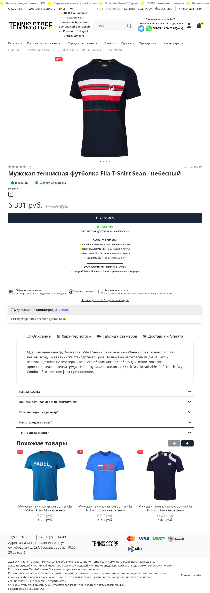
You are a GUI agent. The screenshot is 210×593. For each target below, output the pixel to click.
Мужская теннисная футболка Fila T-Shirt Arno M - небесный (45, 508)
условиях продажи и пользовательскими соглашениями (88, 585)
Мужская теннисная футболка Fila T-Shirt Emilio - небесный (105, 508)
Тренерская (149, 43)
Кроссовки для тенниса (45, 43)
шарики (63, 577)
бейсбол (147, 573)
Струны (128, 43)
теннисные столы (80, 577)
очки (44, 577)
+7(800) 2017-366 (190, 8)
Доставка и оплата (42, 8)
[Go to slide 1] (100, 161)
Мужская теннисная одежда (82, 50)
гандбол (135, 573)
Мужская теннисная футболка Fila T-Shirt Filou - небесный (165, 508)
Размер (13, 189)
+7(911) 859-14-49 (52, 537)
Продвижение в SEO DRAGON (26, 589)
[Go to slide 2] (103, 161)
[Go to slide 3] (106, 161)
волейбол (71, 573)
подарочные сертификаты (49, 581)
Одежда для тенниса (84, 43)
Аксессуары (174, 43)
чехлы (53, 577)
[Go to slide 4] (109, 161)
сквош (125, 573)
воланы (35, 577)
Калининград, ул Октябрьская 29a (148, 8)
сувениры (99, 577)
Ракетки (15, 43)
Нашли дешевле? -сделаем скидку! (105, 300)
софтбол (23, 577)
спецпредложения (20, 581)
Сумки (111, 43)
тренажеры (113, 577)
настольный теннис (106, 573)
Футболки (115, 50)
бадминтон (86, 573)
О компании (16, 8)
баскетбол (47, 573)
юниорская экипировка (137, 577)
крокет (12, 577)
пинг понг (160, 573)
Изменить (62, 310)
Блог (62, 8)
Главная (14, 50)
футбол (59, 573)
